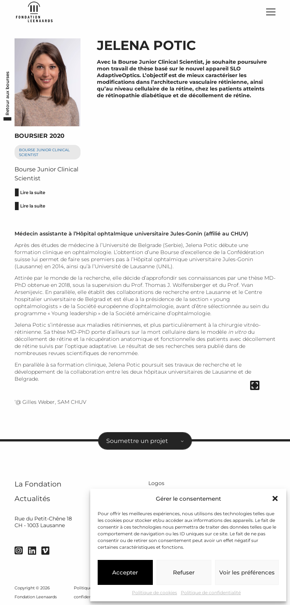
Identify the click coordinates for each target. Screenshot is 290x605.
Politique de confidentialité (211, 592)
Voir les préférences (247, 572)
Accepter (125, 572)
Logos (156, 483)
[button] (275, 498)
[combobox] (145, 441)
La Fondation (38, 484)
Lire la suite (32, 192)
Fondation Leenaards (36, 596)
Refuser (184, 572)
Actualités (32, 498)
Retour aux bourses (7, 93)
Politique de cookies (154, 592)
